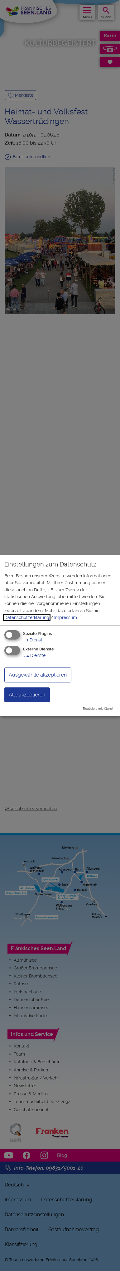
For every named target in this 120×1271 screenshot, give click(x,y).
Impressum (65, 617)
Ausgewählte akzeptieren (38, 675)
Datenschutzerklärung (26, 617)
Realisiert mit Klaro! (98, 709)
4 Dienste (34, 655)
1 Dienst (32, 639)
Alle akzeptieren (27, 695)
